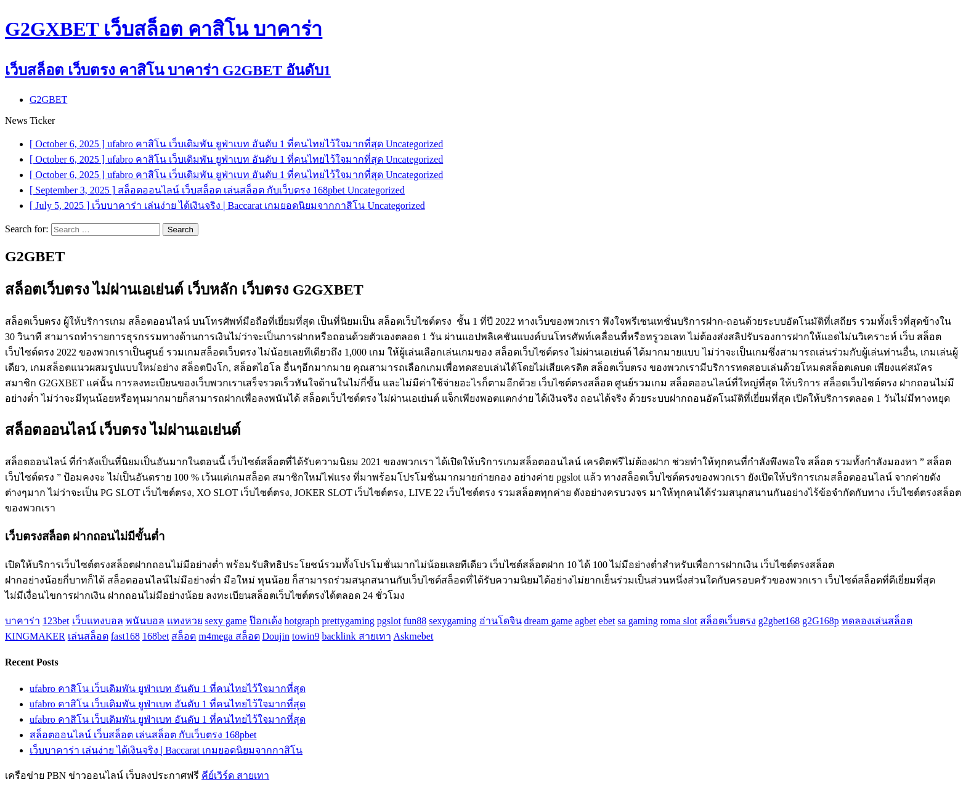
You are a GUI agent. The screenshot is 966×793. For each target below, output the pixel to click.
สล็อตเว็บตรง (728, 621)
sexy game (226, 621)
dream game (548, 621)
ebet (607, 621)
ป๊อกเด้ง (266, 621)
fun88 (415, 621)
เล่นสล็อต (88, 636)
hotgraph (302, 621)
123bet (56, 621)
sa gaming (637, 621)
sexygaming (452, 621)
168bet (155, 636)
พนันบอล (145, 621)
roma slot (678, 621)
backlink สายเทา (356, 636)
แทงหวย (185, 621)
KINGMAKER (35, 636)
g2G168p (820, 621)
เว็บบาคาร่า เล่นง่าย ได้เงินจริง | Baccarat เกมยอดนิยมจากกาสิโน (166, 750)
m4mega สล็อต (228, 636)
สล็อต (183, 636)
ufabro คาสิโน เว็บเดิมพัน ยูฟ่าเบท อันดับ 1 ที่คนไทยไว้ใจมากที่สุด (168, 688)
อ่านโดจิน (500, 621)
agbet (585, 621)
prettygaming (348, 621)
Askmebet (414, 636)
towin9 (305, 636)
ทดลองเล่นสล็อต (877, 621)
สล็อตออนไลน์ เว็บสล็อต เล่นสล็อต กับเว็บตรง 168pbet (143, 735)
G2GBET (48, 99)
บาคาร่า (22, 621)
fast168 (125, 636)
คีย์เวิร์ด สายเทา (235, 775)
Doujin (276, 636)
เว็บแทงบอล (97, 621)
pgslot (389, 621)
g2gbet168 (779, 621)
